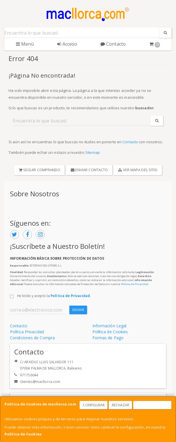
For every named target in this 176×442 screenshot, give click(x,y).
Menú (25, 44)
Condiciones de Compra (32, 337)
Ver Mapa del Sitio (137, 169)
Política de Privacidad (134, 284)
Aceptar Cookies (152, 405)
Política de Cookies (23, 434)
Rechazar (121, 405)
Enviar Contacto (89, 169)
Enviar (78, 309)
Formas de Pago (108, 337)
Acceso (67, 44)
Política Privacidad (27, 331)
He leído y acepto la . (54, 295)
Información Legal (109, 325)
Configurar (94, 405)
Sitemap (92, 152)
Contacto (113, 44)
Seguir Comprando (39, 169)
